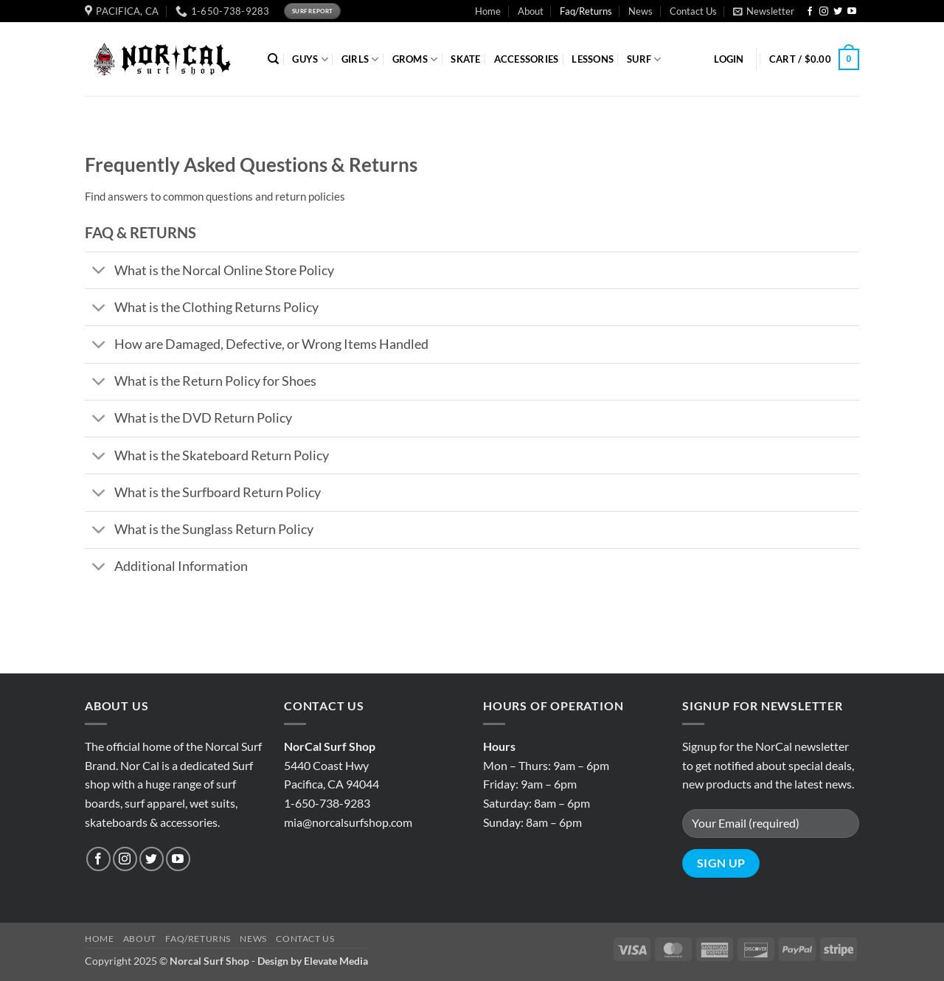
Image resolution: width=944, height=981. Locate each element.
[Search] (273, 59)
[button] (763, 11)
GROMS (415, 59)
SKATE (465, 59)
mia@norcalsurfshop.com (348, 822)
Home (488, 11)
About (531, 11)
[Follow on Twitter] (837, 12)
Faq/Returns (586, 11)
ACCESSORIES (526, 59)
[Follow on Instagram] (823, 12)
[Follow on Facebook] (809, 12)
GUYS (309, 59)
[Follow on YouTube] (851, 12)
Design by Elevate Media (312, 960)
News (640, 11)
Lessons (593, 59)
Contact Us (693, 11)
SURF (644, 59)
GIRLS (360, 59)
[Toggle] (99, 272)
